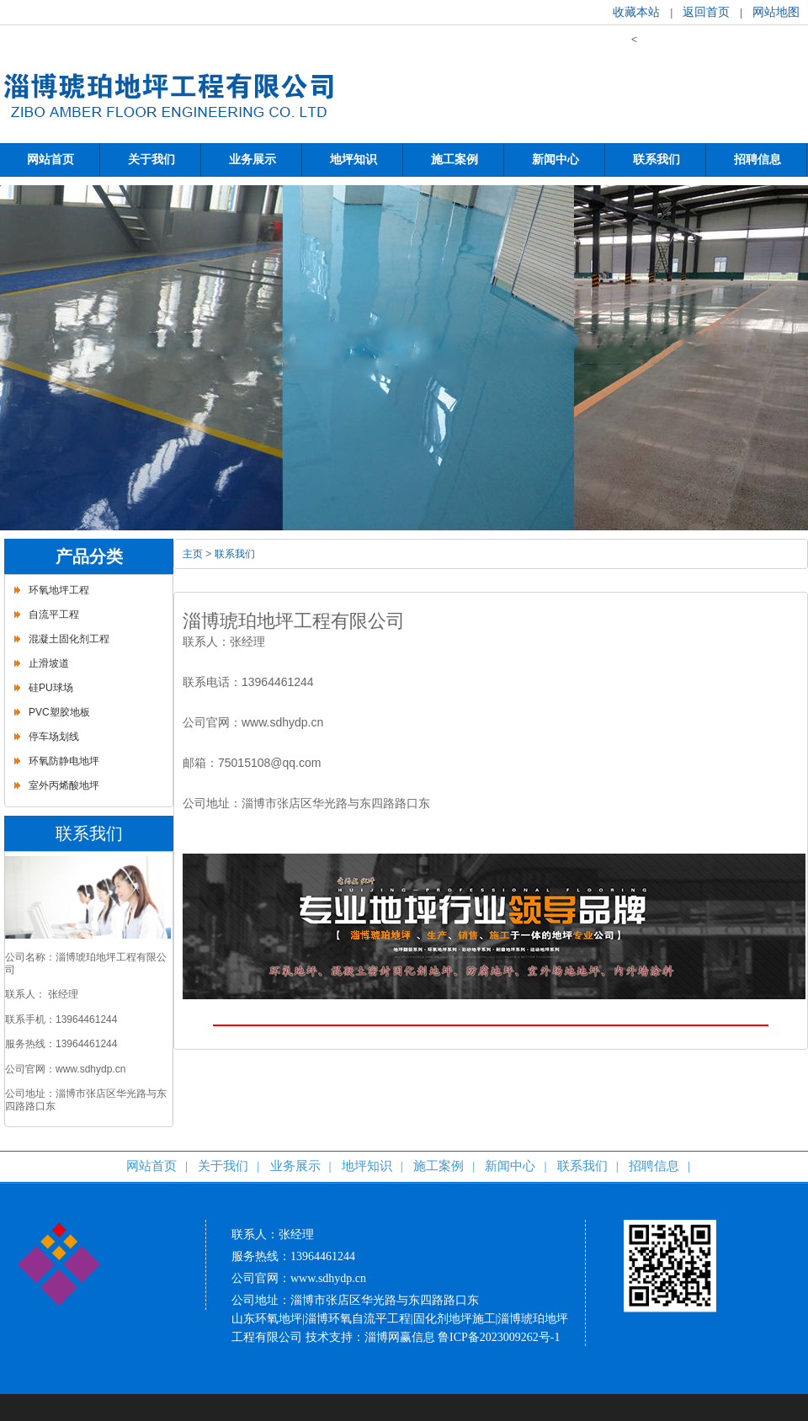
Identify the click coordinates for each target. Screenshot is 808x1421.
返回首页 (706, 12)
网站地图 (776, 12)
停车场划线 (54, 736)
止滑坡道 (49, 663)
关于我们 (223, 1166)
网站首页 (151, 1166)
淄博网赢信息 (399, 1337)
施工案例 (438, 1166)
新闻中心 (510, 1166)
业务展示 (295, 1166)
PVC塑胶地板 (59, 712)
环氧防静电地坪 (64, 761)
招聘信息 (654, 1166)
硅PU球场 (51, 688)
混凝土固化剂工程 (69, 639)
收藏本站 (636, 12)
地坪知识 (367, 1166)
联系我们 (235, 554)
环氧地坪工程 (59, 590)
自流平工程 (54, 614)
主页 (193, 554)
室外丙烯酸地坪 (64, 785)
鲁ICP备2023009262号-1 (499, 1337)
